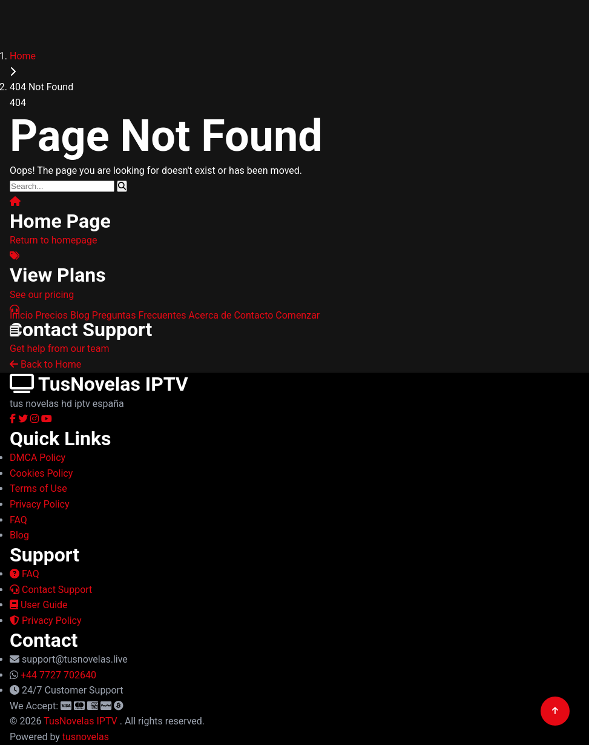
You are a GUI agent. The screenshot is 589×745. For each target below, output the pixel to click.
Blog (80, 315)
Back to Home (45, 364)
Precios (51, 315)
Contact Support (51, 589)
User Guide (39, 605)
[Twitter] (24, 419)
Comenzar (297, 315)
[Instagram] (35, 419)
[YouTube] (46, 419)
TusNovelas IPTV (82, 721)
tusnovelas (85, 737)
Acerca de (209, 315)
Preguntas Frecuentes (139, 315)
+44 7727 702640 (58, 675)
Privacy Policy (45, 620)
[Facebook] (14, 419)
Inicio (21, 315)
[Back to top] (555, 711)
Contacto (253, 315)
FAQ (24, 574)
